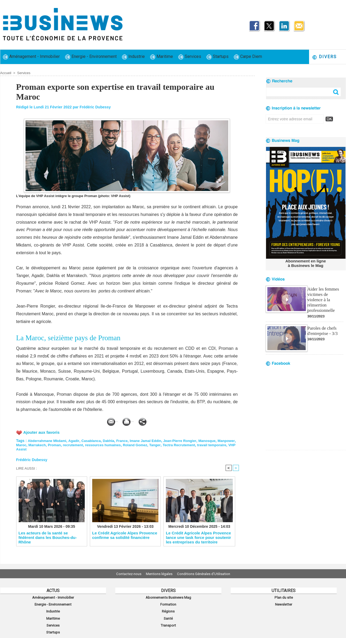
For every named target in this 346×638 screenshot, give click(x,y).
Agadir (76, 440)
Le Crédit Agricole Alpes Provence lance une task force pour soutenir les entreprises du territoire (198, 537)
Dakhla (113, 440)
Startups (217, 56)
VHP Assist (59, 448)
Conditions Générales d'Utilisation (208, 574)
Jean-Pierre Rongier (188, 440)
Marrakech (58, 444)
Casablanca (95, 440)
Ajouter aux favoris (42, 431)
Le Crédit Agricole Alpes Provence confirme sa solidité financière (124, 535)
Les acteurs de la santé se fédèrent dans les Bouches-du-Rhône (48, 537)
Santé (168, 614)
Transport (168, 620)
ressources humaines (128, 444)
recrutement (97, 444)
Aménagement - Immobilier (31, 56)
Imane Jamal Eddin (153, 440)
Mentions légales (159, 574)
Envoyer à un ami (87, 420)
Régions (168, 608)
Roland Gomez (163, 444)
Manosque (218, 440)
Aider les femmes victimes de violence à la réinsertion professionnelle (325, 296)
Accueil (5, 73)
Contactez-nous (124, 574)
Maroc (41, 444)
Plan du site (283, 596)
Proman (77, 444)
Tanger (184, 444)
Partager (176, 420)
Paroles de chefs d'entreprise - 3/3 (321, 324)
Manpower (25, 444)
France (127, 440)
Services (189, 56)
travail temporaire (32, 448)
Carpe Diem (248, 56)
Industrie (133, 56)
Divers (324, 57)
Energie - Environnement (91, 56)
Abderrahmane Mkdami (48, 440)
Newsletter (283, 602)
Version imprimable (136, 420)
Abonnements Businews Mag (168, 596)
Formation (168, 602)
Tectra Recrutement (209, 444)
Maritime (161, 56)
